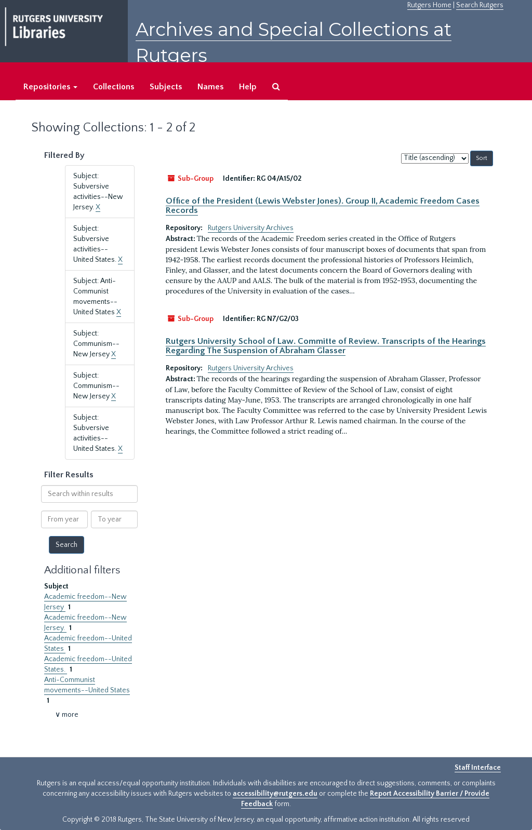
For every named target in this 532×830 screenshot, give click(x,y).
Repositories (50, 86)
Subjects (166, 86)
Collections (113, 86)
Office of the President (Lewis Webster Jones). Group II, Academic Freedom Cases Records (323, 205)
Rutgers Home (429, 5)
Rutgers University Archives (251, 228)
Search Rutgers (479, 5)
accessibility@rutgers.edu (275, 793)
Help (248, 86)
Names (210, 86)
